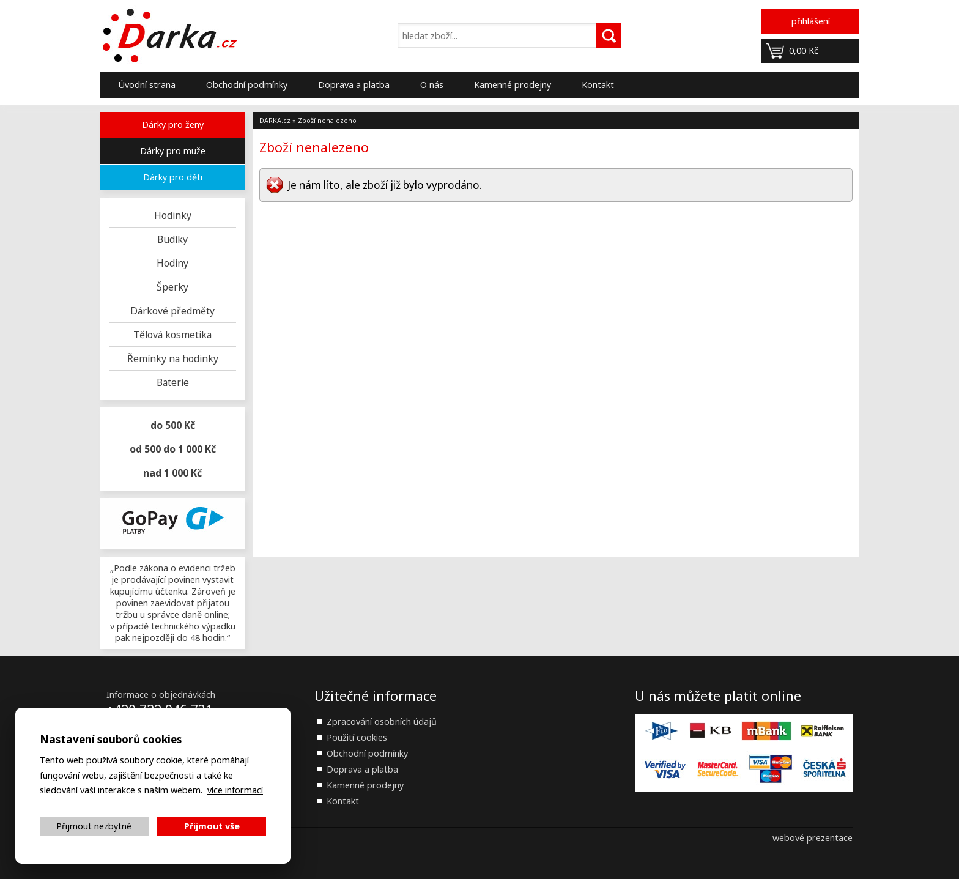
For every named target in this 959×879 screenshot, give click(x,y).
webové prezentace (812, 838)
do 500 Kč (172, 425)
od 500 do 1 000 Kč (173, 449)
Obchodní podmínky (246, 85)
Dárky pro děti (172, 177)
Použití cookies (357, 737)
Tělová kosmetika (172, 334)
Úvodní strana (147, 85)
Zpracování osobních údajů (382, 721)
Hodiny (172, 263)
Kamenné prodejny (512, 85)
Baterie (173, 382)
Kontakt (598, 85)
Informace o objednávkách (160, 694)
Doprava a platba (354, 85)
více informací (235, 790)
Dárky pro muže (173, 151)
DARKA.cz (275, 120)
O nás (431, 85)
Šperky (172, 287)
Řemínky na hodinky (172, 358)
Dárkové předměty (172, 310)
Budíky (172, 239)
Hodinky (172, 215)
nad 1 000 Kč (172, 473)
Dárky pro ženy (173, 124)
